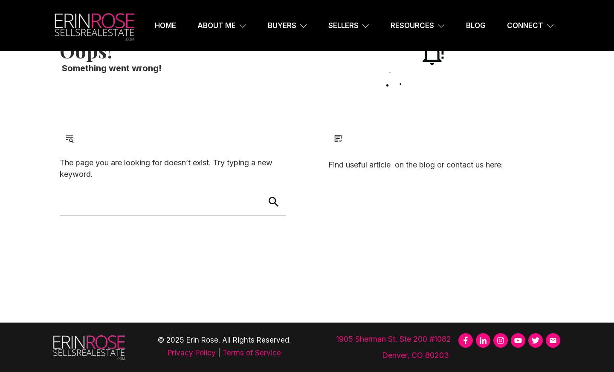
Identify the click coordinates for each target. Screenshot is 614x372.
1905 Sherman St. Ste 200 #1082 (393, 339)
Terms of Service (252, 353)
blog (427, 164)
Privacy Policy (192, 353)
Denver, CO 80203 (416, 355)
